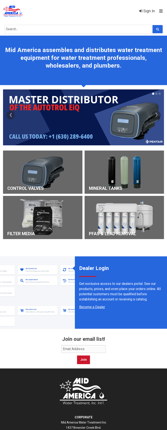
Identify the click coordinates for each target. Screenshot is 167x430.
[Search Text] (78, 29)
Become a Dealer (92, 307)
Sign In (147, 11)
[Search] (158, 29)
